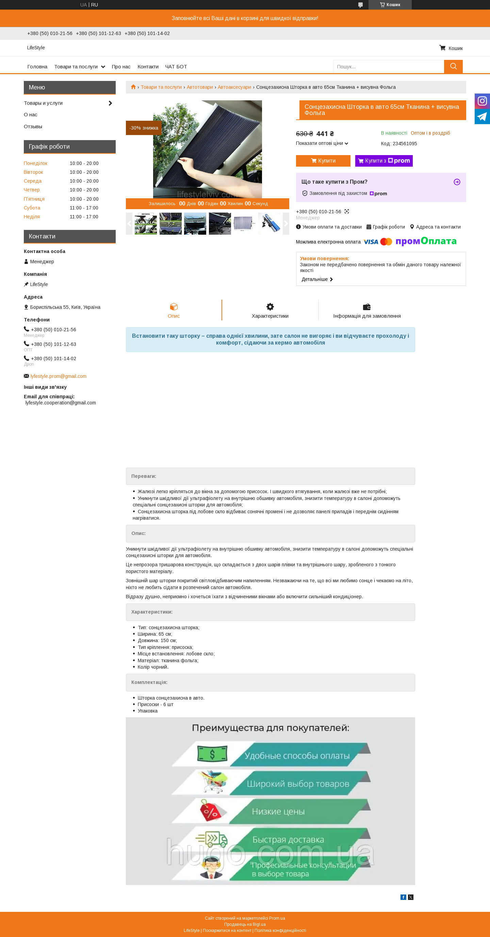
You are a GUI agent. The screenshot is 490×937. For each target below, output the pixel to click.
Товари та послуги (76, 66)
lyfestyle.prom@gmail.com (58, 376)
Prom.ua (277, 918)
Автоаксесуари (234, 87)
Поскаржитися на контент (227, 930)
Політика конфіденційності (280, 930)
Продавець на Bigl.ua (245, 924)
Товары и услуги (43, 103)
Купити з (387, 161)
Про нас (121, 66)
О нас (30, 114)
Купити (327, 161)
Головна (37, 66)
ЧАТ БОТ (176, 66)
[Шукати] (453, 66)
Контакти (148, 66)
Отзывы (33, 126)
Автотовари (200, 87)
